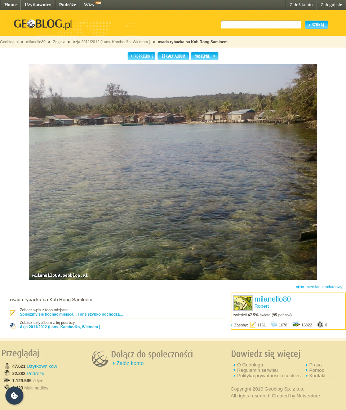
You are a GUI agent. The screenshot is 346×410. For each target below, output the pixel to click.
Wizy (89, 4)
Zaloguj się (331, 4)
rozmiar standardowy (324, 287)
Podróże (67, 4)
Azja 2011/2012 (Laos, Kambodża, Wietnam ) (111, 42)
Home (10, 4)
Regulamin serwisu (257, 370)
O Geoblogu (250, 364)
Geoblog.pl (9, 42)
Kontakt (317, 375)
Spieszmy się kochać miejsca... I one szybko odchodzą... (71, 314)
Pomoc (316, 370)
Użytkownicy (38, 4)
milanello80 (35, 42)
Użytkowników (42, 366)
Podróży (35, 373)
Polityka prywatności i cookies (269, 375)
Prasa (315, 364)
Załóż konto (300, 4)
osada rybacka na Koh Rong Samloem (193, 42)
